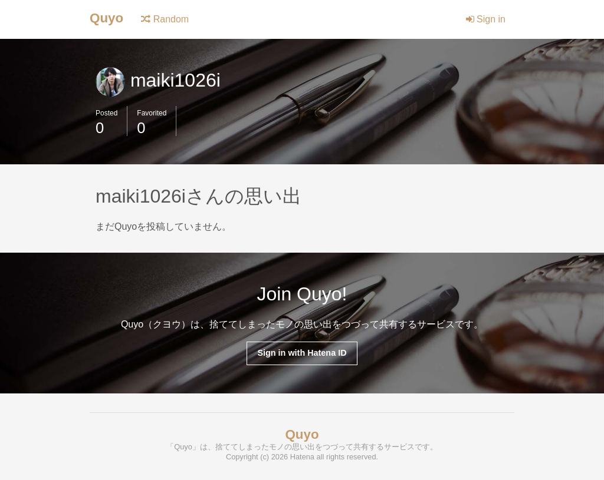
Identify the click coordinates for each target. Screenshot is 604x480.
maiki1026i (158, 80)
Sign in (485, 19)
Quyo (106, 18)
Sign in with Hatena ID (301, 352)
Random (165, 19)
